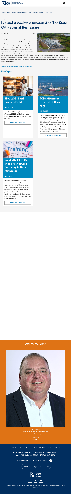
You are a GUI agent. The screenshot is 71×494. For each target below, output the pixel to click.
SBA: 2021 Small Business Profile (14, 100)
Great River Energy (27, 447)
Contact (42, 447)
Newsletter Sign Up (36, 466)
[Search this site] (64, 3)
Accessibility (54, 447)
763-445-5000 (49, 455)
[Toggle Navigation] (68, 3)
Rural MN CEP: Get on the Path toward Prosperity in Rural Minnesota (16, 165)
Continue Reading (18, 123)
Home (13, 447)
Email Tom (35, 440)
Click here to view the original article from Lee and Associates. (16, 66)
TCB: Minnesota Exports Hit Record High (51, 102)
